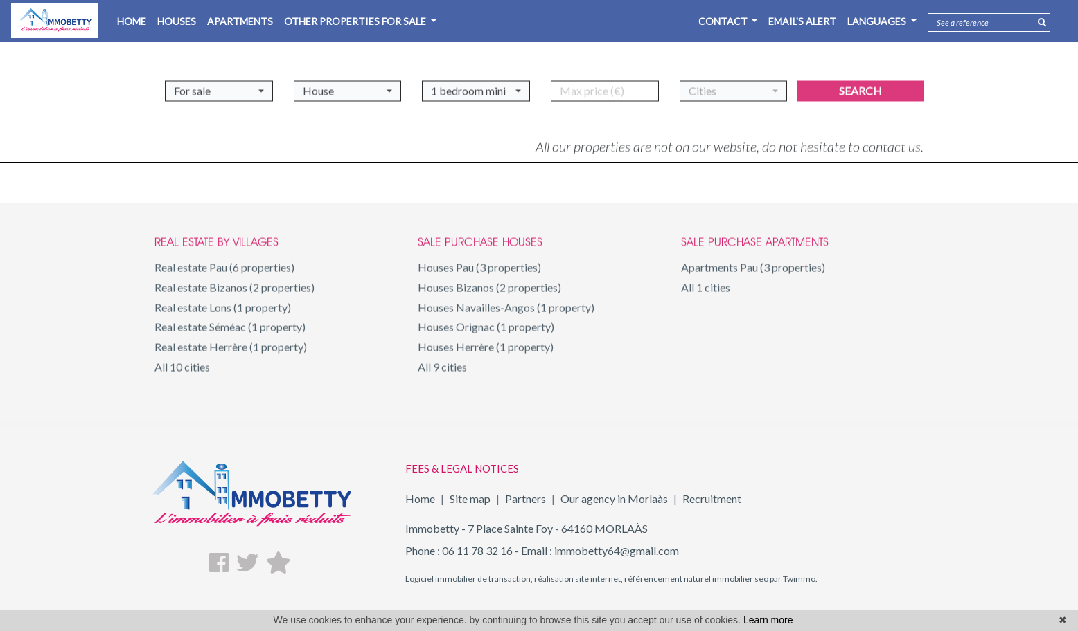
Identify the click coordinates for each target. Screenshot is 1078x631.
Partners (525, 498)
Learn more (768, 619)
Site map (470, 498)
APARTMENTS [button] (240, 21)
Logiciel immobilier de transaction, (469, 579)
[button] (219, 86)
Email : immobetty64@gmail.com (600, 550)
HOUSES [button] (176, 21)
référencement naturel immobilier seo (695, 579)
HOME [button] (131, 21)
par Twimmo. (793, 579)
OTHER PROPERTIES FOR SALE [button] (356, 21)
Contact (724, 21)
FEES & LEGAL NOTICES (462, 468)
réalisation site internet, (578, 579)
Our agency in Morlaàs (614, 498)
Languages (877, 21)
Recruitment (711, 498)
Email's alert (802, 21)
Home (420, 498)
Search (860, 86)
